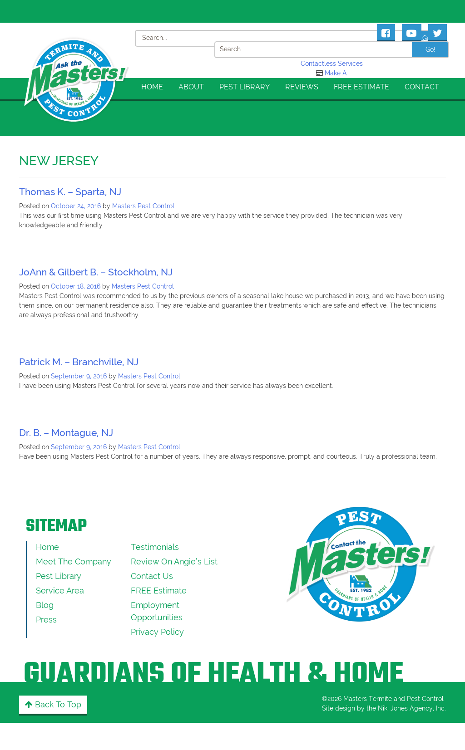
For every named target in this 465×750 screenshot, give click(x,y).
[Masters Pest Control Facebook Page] (386, 32)
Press (46, 619)
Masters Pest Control (143, 206)
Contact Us (152, 576)
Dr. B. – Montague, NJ (66, 432)
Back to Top (53, 704)
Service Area (60, 590)
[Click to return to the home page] (77, 47)
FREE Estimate (361, 87)
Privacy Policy (157, 632)
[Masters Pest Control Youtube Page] (411, 32)
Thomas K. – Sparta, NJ (70, 191)
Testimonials (155, 547)
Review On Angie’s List (174, 561)
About (191, 87)
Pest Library (244, 87)
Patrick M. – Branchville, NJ (79, 362)
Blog (45, 605)
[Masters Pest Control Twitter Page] (437, 32)
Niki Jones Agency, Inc (411, 708)
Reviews (301, 87)
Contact (422, 87)
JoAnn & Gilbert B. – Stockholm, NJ (96, 272)
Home (152, 87)
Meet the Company (73, 561)
